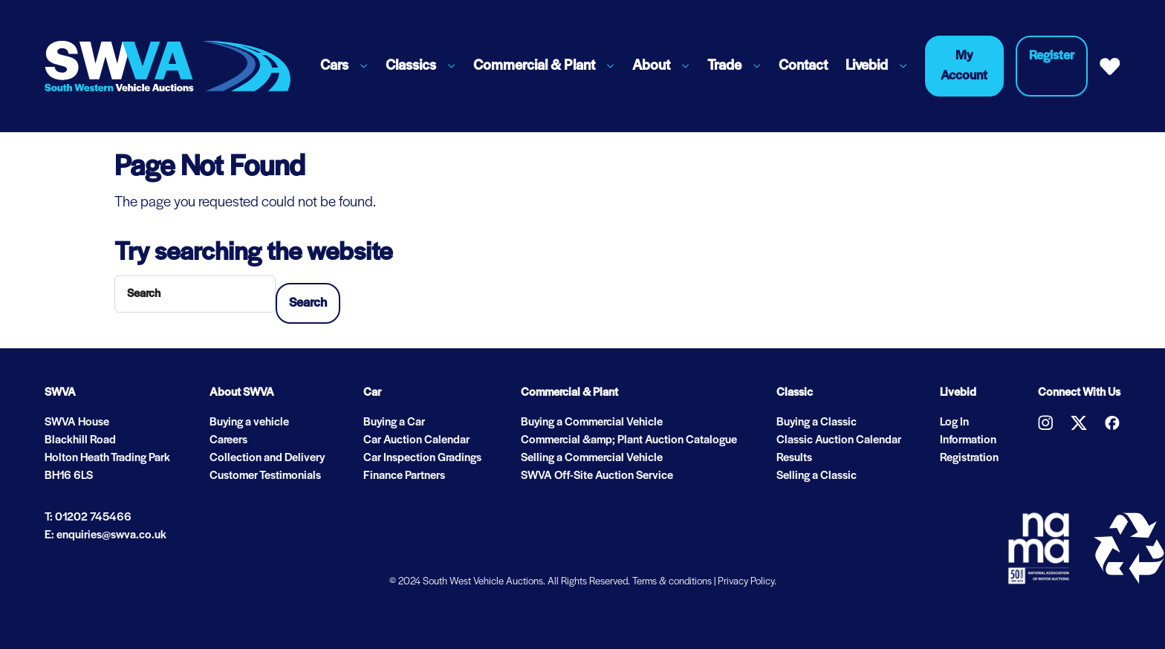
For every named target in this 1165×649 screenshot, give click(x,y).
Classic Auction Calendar (838, 440)
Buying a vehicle (249, 422)
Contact (803, 66)
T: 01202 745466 (88, 518)
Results (794, 458)
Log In (954, 422)
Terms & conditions (672, 581)
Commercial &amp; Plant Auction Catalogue (629, 440)
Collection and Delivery (267, 458)
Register (1051, 56)
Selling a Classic (816, 476)
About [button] (651, 66)
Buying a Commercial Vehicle (592, 422)
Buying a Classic (816, 422)
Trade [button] (724, 66)
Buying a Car (394, 422)
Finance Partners (404, 476)
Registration (969, 458)
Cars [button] (334, 66)
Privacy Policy (746, 581)
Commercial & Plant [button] (534, 66)
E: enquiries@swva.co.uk (105, 535)
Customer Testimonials (265, 476)
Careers (228, 440)
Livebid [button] (867, 66)
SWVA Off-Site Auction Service (597, 476)
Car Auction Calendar (416, 440)
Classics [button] (411, 66)
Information (968, 440)
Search (308, 303)
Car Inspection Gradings (422, 458)
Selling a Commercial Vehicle (592, 458)
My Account (964, 66)
